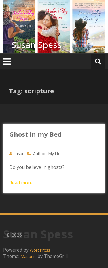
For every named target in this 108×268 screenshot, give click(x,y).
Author (39, 153)
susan (19, 153)
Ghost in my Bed (35, 134)
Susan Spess (37, 45)
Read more (21, 183)
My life (54, 153)
